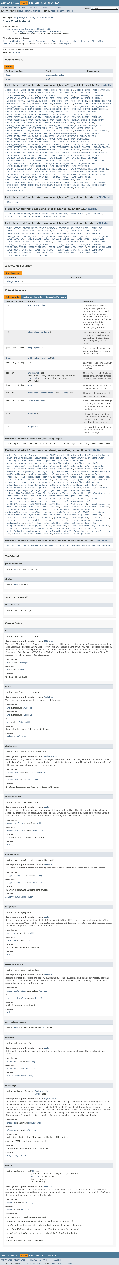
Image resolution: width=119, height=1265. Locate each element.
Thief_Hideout (13, 281)
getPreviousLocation (39, 358)
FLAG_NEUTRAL (67, 163)
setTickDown (22, 528)
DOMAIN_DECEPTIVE (14, 120)
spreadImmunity (53, 531)
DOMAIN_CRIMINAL (34, 117)
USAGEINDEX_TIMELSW (85, 188)
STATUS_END (96, 228)
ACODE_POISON (12, 93)
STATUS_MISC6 (12, 233)
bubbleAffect (67, 466)
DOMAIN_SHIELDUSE (41, 144)
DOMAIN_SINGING (61, 144)
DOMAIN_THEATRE (38, 147)
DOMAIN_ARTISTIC (14, 109)
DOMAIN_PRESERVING (36, 139)
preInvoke (46, 517)
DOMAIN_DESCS (54, 120)
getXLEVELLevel (13, 501)
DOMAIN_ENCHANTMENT (63, 122)
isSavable (33, 509)
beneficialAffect (62, 463)
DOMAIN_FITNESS (96, 125)
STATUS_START (30, 236)
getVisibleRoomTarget (17, 498)
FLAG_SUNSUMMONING (98, 169)
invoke (31, 373)
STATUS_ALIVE (30, 228)
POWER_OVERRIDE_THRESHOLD (46, 177)
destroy (47, 477)
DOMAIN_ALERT (82, 103)
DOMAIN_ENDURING (85, 122)
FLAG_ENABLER (55, 158)
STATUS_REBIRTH (91, 233)
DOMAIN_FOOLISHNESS (15, 128)
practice (10, 517)
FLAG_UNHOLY (11, 174)
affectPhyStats (26, 460)
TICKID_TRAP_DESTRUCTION (18, 255)
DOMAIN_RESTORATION (15, 142)
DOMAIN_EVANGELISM (36, 125)
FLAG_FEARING (72, 158)
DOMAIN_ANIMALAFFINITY (36, 106)
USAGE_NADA (79, 185)
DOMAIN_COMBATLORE (65, 112)
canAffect (100, 466)
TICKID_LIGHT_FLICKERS (17, 244)
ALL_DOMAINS (96, 95)
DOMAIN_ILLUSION (41, 131)
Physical (32, 378)
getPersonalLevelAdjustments (21, 488)
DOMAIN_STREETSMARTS (16, 147)
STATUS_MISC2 (44, 231)
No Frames (44, 8)
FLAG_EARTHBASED (14, 158)
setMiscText (59, 526)
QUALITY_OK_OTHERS (15, 182)
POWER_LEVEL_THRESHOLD (17, 177)
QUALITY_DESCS (42, 180)
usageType (33, 426)
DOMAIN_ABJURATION (42, 103)
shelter (50, 79)
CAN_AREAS (31, 101)
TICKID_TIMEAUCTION (86, 252)
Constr (28, 11)
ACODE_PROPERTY (46, 93)
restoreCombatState (82, 520)
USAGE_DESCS (11, 185)
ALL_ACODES (82, 95)
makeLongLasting (62, 509)
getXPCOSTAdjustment (16, 504)
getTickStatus (38, 496)
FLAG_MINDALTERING (15, 163)
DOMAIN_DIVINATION (15, 122)
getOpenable (103, 545)
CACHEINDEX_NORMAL (91, 98)
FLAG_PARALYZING (80, 166)
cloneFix (31, 474)
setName (72, 526)
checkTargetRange (14, 474)
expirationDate (26, 479)
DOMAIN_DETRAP (71, 120)
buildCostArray (84, 466)
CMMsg (66, 393)
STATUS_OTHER (59, 233)
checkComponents (79, 471)
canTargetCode (30, 545)
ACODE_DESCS (50, 90)
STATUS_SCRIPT (13, 236)
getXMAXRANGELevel (80, 501)
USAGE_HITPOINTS (29, 185)
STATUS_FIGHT (12, 231)
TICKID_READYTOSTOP (75, 247)
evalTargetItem (87, 477)
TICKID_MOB (11, 247)
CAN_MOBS (82, 101)
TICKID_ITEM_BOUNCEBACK (92, 242)
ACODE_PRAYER (29, 93)
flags (72, 479)
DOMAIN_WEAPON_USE (15, 152)
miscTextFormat (13, 515)
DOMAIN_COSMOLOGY (60, 114)
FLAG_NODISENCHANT (86, 163)
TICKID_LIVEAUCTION (42, 244)
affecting (10, 460)
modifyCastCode (32, 515)
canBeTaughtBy (65, 469)
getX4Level (79, 498)
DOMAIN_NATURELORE (89, 133)
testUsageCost (96, 531)
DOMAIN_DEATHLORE (91, 117)
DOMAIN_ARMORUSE (99, 106)
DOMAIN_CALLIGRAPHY (15, 112)
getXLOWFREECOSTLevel (56, 501)
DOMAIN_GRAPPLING (64, 128)
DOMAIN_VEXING (29, 150)
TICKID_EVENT (99, 239)
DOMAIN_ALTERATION (101, 103)
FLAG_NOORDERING (38, 166)
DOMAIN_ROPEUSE (60, 142)
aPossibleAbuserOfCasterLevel (68, 460)
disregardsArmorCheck (65, 477)
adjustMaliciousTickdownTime (50, 458)
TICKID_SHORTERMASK (43, 250)
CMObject (16, 41)
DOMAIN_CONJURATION (15, 114)
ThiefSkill (18, 52)
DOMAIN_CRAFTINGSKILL (83, 114)
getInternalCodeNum (60, 485)
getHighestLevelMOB (69, 545)
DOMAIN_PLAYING (88, 136)
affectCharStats (96, 458)
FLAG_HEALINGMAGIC (15, 161)
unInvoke (32, 413)
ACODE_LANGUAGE (101, 90)
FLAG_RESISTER (42, 169)
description (34, 477)
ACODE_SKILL (63, 93)
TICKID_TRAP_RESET (44, 255)
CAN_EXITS (57, 101)
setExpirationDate (15, 526)
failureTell (60, 479)
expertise (10, 479)
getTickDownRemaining (97, 493)
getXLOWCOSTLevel (33, 501)
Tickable (7, 44)
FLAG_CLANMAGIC (76, 155)
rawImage (48, 520)
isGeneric (104, 507)
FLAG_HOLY (49, 161)
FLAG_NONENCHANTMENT (16, 166)
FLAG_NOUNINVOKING (59, 166)
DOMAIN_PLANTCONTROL (43, 136)
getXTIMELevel (56, 504)
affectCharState (77, 458)
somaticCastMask (34, 531)
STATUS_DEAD (81, 228)
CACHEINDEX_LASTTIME (68, 98)
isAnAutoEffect (78, 214)
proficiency (23, 216)
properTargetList (99, 517)
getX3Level (65, 498)
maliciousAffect (14, 512)
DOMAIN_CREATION (14, 117)
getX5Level (93, 498)
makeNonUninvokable (83, 509)
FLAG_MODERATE (35, 163)
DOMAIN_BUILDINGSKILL (95, 109)
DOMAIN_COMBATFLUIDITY (41, 112)
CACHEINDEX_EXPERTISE (42, 98)
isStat (43, 509)
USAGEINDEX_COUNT (96, 185)
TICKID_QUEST (55, 247)
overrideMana (72, 515)
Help (56, 3)
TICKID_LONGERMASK (65, 244)
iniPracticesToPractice (26, 507)
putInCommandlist (32, 520)
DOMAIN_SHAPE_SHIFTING (17, 144)
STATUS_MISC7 (29, 233)
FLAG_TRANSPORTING (73, 171)
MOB (52, 358)
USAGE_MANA (46, 185)
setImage (32, 526)
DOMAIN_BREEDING (72, 109)
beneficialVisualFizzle (18, 466)
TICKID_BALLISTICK (83, 236)
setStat (9, 528)
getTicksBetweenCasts (17, 496)
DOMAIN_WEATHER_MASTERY (40, 152)
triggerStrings (36, 400)
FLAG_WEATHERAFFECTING (52, 174)
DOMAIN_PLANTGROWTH (67, 136)
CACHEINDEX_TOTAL (14, 101)
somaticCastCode (14, 531)
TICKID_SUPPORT (66, 252)
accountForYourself (31, 455)
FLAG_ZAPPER (73, 174)
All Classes (59, 8)
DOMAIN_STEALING (80, 144)
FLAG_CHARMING (58, 155)
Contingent (28, 41)
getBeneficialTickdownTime (85, 482)
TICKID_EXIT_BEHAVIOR (17, 242)
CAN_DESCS (44, 101)
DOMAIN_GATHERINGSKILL (41, 128)
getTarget (10, 490)
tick (7, 534)
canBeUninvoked (40, 214)
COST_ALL (106, 101)
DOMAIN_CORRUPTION (39, 114)
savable (36, 216)
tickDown (47, 216)
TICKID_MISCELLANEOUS (89, 244)
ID (29, 362)
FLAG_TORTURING (36, 171)
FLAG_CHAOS (43, 155)
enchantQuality (48, 545)
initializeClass (50, 507)
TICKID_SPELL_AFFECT (44, 252)
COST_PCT (25, 103)
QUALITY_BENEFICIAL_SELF (18, 180)
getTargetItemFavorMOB (17, 493)
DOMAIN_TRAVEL (101, 147)
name (30, 385)
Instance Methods (32, 297)
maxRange (49, 512)
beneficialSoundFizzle (86, 463)
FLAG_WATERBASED (29, 174)
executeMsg (103, 477)
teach (84, 531)
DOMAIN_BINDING (33, 109)
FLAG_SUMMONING (78, 169)
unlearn (16, 534)
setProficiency (87, 526)
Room (8, 75)
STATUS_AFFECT (13, 228)
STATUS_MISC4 (76, 231)
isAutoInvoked (88, 507)
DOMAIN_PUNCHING (57, 139)
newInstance (56, 515)
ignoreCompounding (99, 504)
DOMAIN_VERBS (12, 150)
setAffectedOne (52, 523)
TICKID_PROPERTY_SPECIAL (32, 247)
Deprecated (40, 3)
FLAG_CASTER (28, 155)
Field (20, 11)
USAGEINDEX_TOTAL (14, 190)
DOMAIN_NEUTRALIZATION (17, 136)
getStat (87, 488)
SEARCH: (86, 8)
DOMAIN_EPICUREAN (14, 125)
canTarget (99, 469)
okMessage (33, 393)
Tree (31, 3)
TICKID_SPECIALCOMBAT (92, 250)
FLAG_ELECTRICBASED (35, 158)
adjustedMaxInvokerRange (18, 458)
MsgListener (84, 41)
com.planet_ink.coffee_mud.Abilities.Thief (32, 17)
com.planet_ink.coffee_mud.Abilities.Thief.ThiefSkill (36, 31)
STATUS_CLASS (66, 228)
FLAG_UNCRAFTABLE (95, 171)
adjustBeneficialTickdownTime (77, 455)
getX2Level (51, 498)
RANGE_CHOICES (54, 182)
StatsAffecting (100, 41)
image (8, 507)
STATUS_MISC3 (60, 231)
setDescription (70, 523)
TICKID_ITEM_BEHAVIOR (66, 242)
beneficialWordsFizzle (45, 466)
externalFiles (44, 479)
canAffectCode (13, 545)
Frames (33, 8)
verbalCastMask (62, 534)
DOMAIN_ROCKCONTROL (39, 142)
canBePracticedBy (46, 469)
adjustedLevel (103, 455)
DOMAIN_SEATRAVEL (80, 142)
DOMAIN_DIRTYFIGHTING (92, 120)
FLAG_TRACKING (53, 171)
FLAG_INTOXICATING (83, 161)
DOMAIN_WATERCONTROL (69, 150)
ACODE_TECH (32, 95)
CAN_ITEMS (70, 101)
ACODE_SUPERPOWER (14, 95)
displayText (34, 348)
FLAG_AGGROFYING (81, 152)
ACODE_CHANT (11, 90)
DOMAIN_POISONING (14, 139)
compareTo (10, 477)
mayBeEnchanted (65, 512)
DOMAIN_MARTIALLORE (15, 133)
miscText (10, 216)
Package (15, 3)
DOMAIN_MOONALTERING (40, 133)
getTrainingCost (79, 496)
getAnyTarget (85, 479)
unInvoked (59, 216)
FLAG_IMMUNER (64, 161)
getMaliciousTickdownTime (87, 485)
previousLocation (55, 75)
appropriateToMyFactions (18, 463)
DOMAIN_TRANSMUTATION (60, 147)
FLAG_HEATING (34, 161)
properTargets (13, 520)
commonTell (66, 474)
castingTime (61, 471)
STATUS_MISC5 (93, 231)
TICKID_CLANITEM (14, 239)
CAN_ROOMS (94, 101)
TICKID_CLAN (101, 236)
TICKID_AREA (64, 236)
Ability (7, 41)
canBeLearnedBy (26, 469)
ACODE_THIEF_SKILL (50, 95)
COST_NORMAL (11, 103)
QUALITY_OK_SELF (36, 182)
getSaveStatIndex (71, 488)
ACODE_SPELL (92, 93)
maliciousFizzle (34, 512)
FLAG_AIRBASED (100, 152)
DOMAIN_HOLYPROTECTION (17, 131)
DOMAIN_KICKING (83, 131)
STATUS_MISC (28, 231)
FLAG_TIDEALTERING (15, 171)
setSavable (103, 526)
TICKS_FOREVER (98, 182)
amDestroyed (23, 214)
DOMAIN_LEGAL (101, 131)
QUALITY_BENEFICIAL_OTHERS (77, 177)
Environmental (43, 41)
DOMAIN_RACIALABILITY (80, 139)
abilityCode (11, 455)
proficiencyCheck (79, 517)
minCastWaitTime (84, 512)
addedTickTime (51, 455)
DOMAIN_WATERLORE (91, 150)
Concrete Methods (56, 297)
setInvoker (45, 526)
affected (10, 214)
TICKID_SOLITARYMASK (68, 250)
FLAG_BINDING (12, 155)
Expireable (58, 41)
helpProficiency (74, 504)
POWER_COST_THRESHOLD (94, 174)
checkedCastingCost (100, 471)
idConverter (11, 202)
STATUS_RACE (74, 233)
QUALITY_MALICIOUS (86, 180)
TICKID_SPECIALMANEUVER (18, 252)
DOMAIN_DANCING (72, 117)
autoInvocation (43, 463)
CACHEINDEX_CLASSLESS (17, 98)
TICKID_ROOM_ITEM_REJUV (18, 250)
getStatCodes (101, 488)
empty (54, 214)
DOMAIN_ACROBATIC (63, 103)
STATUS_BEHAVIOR (48, 228)
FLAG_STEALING (59, 169)
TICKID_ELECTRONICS (62, 239)
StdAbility (91, 209)
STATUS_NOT (44, 233)
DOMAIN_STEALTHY (100, 144)
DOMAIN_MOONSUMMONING (65, 133)
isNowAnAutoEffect (15, 509)
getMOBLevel (88, 545)
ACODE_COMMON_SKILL (31, 90)
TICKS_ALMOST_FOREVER (76, 182)
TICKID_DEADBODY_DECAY (37, 239)
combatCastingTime (48, 474)
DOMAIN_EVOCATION (76, 125)
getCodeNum (11, 485)
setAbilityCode (33, 523)
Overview (5, 3)
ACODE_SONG (77, 93)
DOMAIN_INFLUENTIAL (62, 131)
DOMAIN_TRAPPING (82, 147)
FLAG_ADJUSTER (63, 152)
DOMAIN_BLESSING (52, 109)
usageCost (28, 534)
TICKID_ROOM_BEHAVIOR (99, 247)
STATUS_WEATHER (47, 236)
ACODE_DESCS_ (66, 90)
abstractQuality (36, 305)
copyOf (21, 477)
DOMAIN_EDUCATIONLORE (39, 122)
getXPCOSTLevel (38, 504)
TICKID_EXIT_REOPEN (41, 242)
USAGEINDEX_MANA (39, 188)
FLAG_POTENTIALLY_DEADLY (18, 169)
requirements (62, 520)
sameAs (98, 520)
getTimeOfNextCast (58, 496)
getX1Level (37, 498)
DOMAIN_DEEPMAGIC (35, 120)
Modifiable (70, 41)
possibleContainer (91, 515)
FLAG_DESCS (93, 155)
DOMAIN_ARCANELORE (61, 106)
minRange (99, 512)
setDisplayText (89, 523)
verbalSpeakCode (81, 534)
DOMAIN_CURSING (53, 117)
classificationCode (38, 332)
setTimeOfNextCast (66, 528)
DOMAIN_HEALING (84, 128)
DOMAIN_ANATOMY (13, 106)
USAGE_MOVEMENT (62, 185)
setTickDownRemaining (42, 528)
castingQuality (26, 471)
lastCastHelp (95, 214)
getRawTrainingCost (49, 488)
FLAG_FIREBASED (89, 158)
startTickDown (71, 531)
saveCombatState (14, 523)
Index (50, 3)
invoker (63, 214)
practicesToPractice (28, 517)
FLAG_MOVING (51, 163)
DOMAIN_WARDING (47, 150)
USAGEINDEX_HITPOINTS (17, 188)
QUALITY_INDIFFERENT (63, 180)
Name (45, 515)
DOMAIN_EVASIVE (57, 125)
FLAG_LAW (99, 161)
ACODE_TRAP (68, 95)
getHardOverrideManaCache (33, 485)
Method (36, 11)
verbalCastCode (44, 534)
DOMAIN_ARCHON (80, 106)
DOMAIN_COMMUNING (87, 112)
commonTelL (80, 474)
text (109, 531)
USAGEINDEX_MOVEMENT (62, 188)
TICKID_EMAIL (82, 239)
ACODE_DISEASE (83, 90)
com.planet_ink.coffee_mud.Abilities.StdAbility (29, 29)
